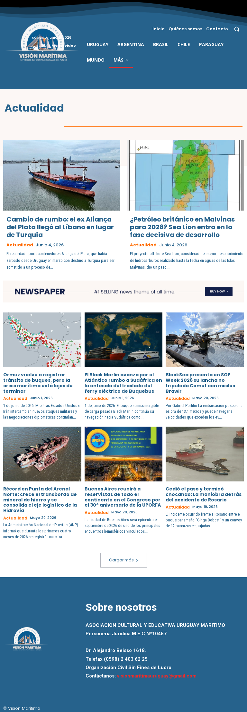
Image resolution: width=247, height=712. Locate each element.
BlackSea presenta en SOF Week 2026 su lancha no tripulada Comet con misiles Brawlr (200, 382)
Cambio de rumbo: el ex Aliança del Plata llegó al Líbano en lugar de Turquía (60, 227)
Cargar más (123, 558)
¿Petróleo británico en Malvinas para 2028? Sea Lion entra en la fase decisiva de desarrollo (182, 227)
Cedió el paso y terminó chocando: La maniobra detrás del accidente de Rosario (204, 493)
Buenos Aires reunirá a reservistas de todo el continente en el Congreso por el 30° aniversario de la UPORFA (123, 496)
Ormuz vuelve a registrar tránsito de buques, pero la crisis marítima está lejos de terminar (38, 382)
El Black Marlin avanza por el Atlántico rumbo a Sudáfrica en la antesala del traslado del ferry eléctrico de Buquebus (123, 382)
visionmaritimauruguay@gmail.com (157, 674)
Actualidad (19, 244)
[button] (237, 29)
